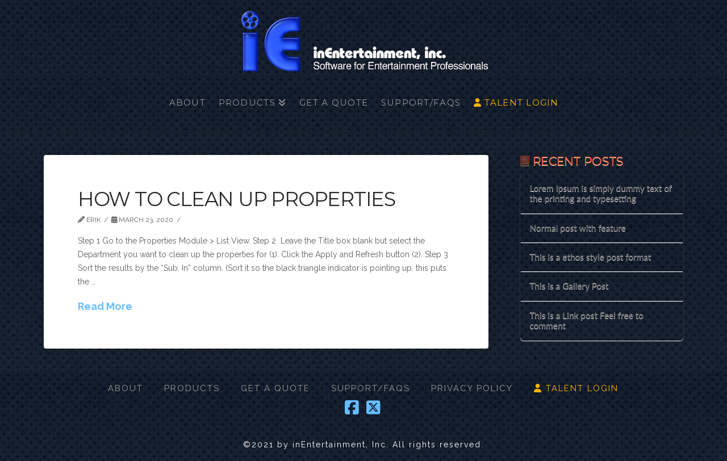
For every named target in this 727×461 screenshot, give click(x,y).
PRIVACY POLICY (472, 388)
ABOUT (125, 388)
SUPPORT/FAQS (370, 388)
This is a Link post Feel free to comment (586, 320)
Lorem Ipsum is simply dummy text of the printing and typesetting (600, 193)
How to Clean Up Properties (236, 199)
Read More (105, 306)
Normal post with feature (577, 228)
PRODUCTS (192, 388)
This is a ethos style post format (590, 257)
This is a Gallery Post (568, 285)
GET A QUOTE (275, 388)
